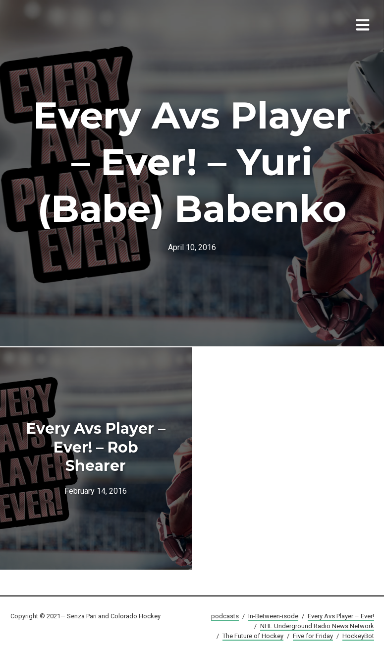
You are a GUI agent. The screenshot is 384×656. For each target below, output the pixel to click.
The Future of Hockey (252, 636)
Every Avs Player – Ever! (341, 616)
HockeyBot (358, 636)
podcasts (225, 616)
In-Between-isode (273, 616)
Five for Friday (313, 636)
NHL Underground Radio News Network (317, 626)
